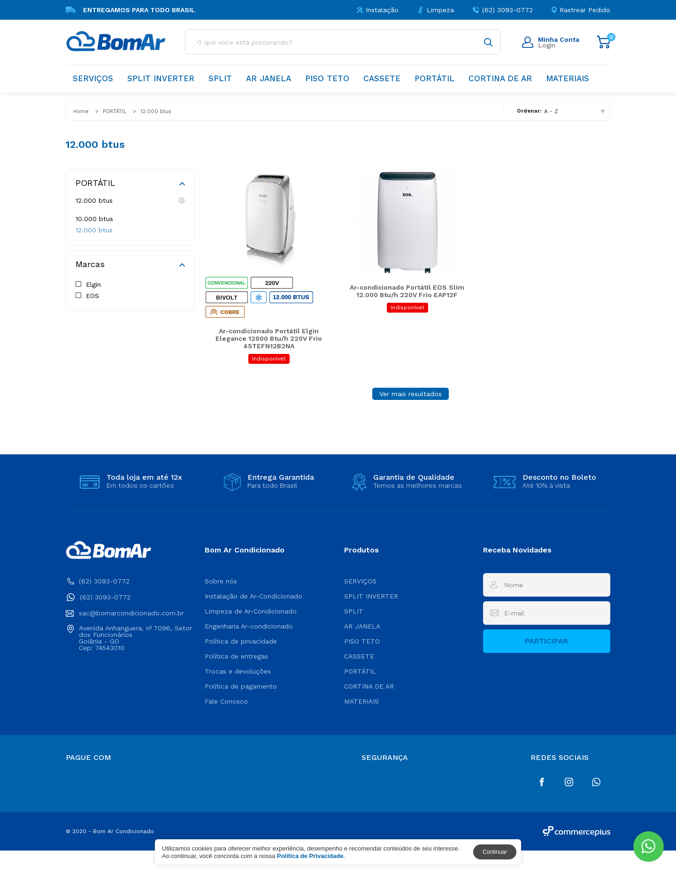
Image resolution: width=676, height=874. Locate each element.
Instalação (378, 10)
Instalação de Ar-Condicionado (253, 619)
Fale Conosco (226, 724)
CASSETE (381, 78)
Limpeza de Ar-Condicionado (251, 634)
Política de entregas (236, 679)
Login (550, 42)
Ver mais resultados (410, 417)
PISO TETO (327, 78)
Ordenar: (529, 111)
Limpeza (435, 10)
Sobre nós (221, 604)
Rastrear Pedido (581, 10)
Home (81, 111)
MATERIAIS (567, 78)
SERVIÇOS (93, 78)
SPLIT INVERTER (160, 78)
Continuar (495, 852)
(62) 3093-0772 (503, 10)
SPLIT (220, 78)
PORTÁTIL (434, 78)
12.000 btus (130, 200)
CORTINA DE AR (500, 78)
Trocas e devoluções (238, 694)
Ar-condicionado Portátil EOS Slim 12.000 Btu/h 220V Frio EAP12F (407, 314)
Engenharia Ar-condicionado (249, 649)
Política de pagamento (241, 709)
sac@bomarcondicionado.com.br (125, 636)
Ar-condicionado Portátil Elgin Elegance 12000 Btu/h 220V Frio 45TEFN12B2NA (268, 362)
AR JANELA (268, 78)
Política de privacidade (241, 664)
